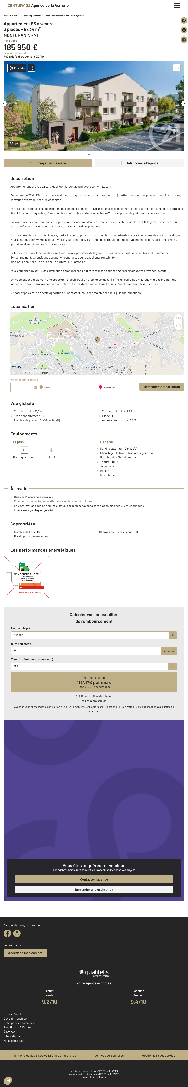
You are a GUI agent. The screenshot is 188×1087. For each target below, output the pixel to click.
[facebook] (7, 933)
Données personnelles (109, 1055)
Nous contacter (14, 1040)
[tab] (89, 154)
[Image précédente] (4, 103)
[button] (31, 68)
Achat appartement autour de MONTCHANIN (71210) (94, 1071)
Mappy (45, 373)
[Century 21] (38, 5)
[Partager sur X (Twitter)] (184, 30)
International (12, 1036)
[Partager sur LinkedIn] (184, 39)
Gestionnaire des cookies (158, 1055)
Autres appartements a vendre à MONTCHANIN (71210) (94, 1074)
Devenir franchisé (15, 1018)
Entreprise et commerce (19, 1023)
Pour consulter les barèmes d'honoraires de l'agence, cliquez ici (55, 501)
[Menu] (177, 5)
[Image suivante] (184, 103)
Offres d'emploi (13, 1014)
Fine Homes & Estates (18, 1027)
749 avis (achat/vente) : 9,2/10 (24, 56)
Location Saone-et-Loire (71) (94, 1077)
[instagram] (17, 933)
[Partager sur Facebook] (184, 20)
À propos (9, 1031)
